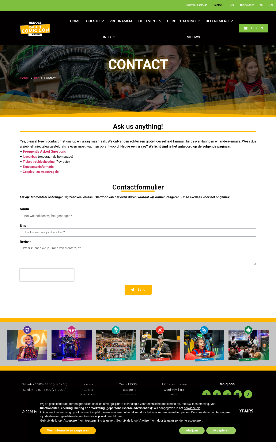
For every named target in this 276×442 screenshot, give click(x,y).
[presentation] (47, 275)
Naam (24, 209)
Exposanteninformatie (38, 167)
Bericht (25, 242)
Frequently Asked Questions (44, 151)
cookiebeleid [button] (192, 408)
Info (109, 37)
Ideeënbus (30, 157)
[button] (253, 28)
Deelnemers (219, 21)
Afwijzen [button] (192, 430)
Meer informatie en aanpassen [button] (68, 430)
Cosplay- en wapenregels (41, 172)
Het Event (149, 21)
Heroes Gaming (183, 21)
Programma (120, 21)
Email (24, 225)
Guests (95, 21)
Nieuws (193, 37)
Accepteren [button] (221, 430)
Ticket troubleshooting (39, 162)
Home (75, 21)
